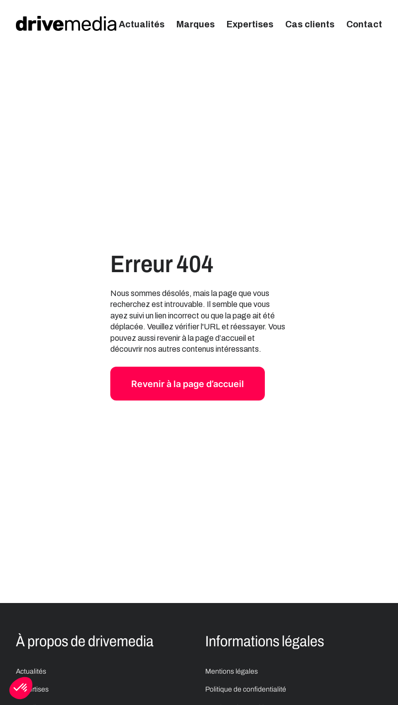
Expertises (250, 24)
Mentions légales (231, 671)
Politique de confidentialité (245, 689)
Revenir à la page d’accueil (187, 384)
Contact (364, 24)
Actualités (141, 24)
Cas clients (309, 24)
